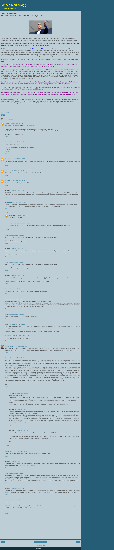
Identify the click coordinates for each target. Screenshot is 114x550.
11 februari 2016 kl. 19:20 (17, 262)
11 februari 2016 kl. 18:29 (18, 180)
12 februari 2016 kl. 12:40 (21, 393)
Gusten (7, 123)
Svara (6, 136)
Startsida (40, 542)
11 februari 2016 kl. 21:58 (20, 451)
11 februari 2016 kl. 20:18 (17, 299)
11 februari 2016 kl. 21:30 (17, 358)
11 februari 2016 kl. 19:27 (22, 215)
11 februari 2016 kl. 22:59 (24, 223)
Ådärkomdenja (9, 346)
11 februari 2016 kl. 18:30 (17, 190)
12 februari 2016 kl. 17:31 (21, 430)
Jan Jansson (8, 451)
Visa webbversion (40, 545)
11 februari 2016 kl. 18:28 (17, 170)
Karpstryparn (8, 202)
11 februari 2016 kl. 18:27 (18, 158)
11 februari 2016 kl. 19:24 (17, 275)
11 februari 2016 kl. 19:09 (17, 235)
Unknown (7, 158)
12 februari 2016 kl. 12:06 (17, 473)
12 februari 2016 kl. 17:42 (17, 500)
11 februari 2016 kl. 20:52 (18, 324)
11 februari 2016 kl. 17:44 (16, 123)
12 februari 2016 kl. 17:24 (21, 409)
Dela (3, 115)
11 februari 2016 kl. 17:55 (17, 142)
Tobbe (11, 215)
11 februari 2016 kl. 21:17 (21, 346)
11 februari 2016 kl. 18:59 (20, 202)
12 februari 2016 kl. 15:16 (17, 488)
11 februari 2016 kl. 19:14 (17, 248)
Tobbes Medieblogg (13, 5)
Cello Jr (7, 170)
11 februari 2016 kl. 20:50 (17, 314)
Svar (8, 212)
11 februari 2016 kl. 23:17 (17, 461)
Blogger (43, 548)
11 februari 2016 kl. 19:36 (17, 289)
